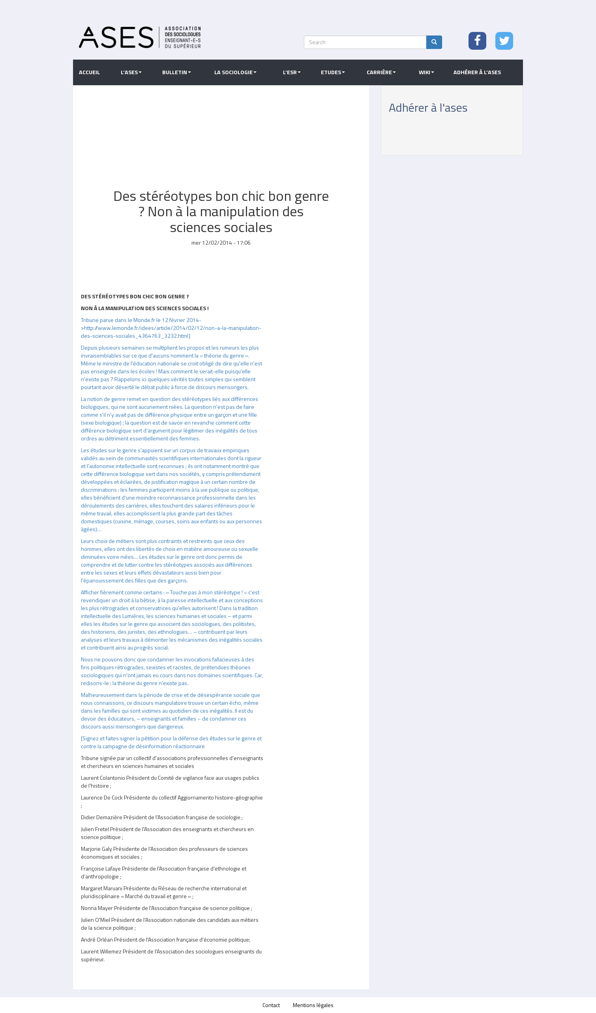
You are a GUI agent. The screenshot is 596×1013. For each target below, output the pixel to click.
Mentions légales (313, 1005)
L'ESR (292, 72)
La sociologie (235, 72)
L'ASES (131, 72)
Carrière (381, 72)
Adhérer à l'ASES (477, 72)
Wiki (426, 72)
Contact (271, 1005)
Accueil (89, 72)
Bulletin (176, 72)
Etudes (333, 72)
